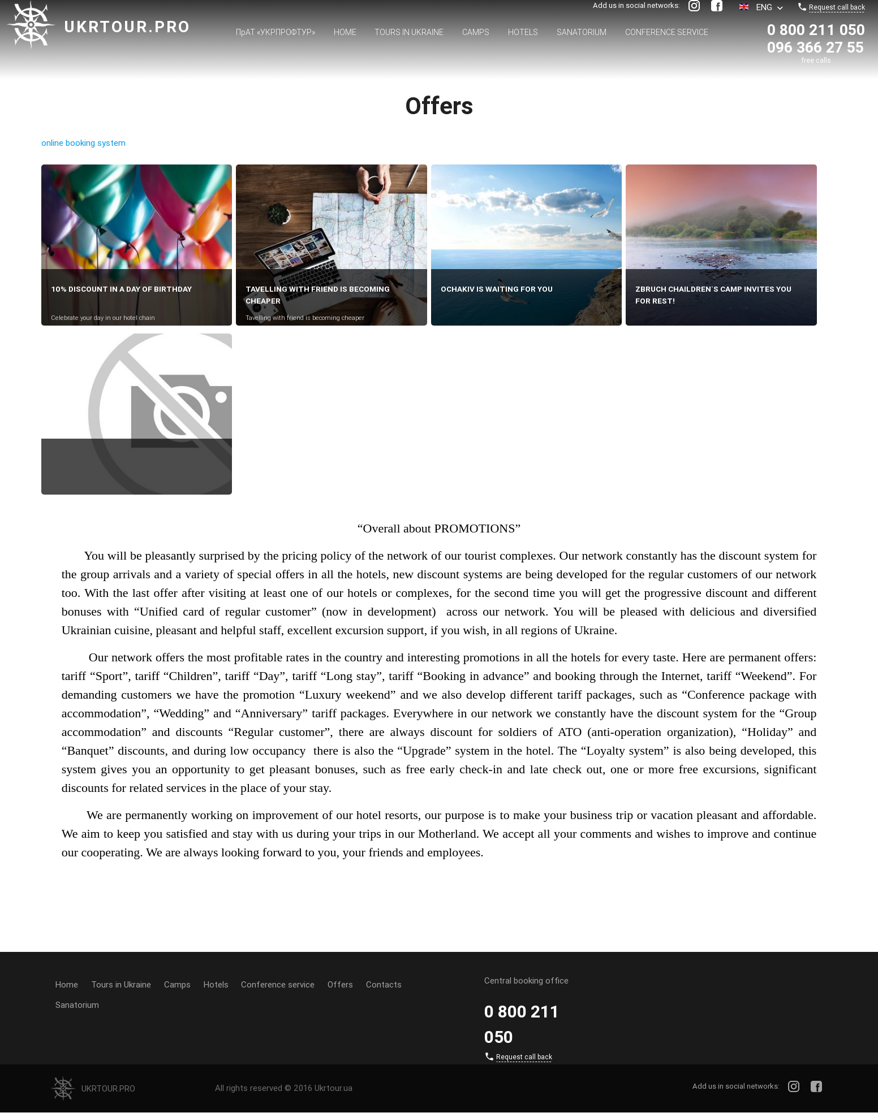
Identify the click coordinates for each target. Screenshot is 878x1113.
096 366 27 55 (815, 47)
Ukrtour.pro (127, 26)
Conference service (666, 32)
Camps (475, 32)
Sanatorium (581, 32)
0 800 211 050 (816, 29)
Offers (341, 984)
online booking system (83, 142)
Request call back (837, 7)
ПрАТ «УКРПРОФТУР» (275, 32)
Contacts (384, 984)
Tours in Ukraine (409, 32)
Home (345, 32)
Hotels (523, 32)
